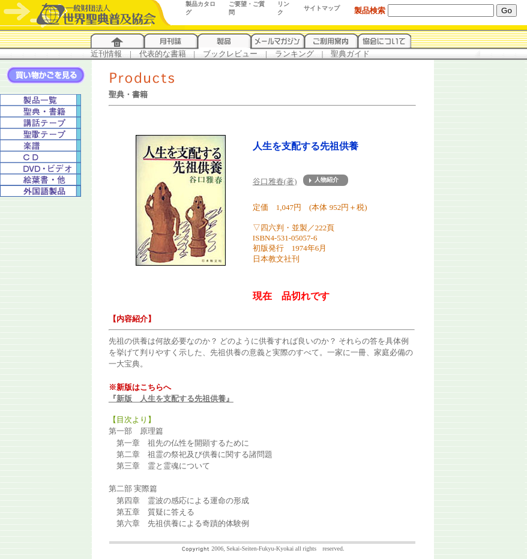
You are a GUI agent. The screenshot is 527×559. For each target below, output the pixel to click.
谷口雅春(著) (275, 181)
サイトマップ (322, 8)
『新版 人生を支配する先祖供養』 (171, 398)
